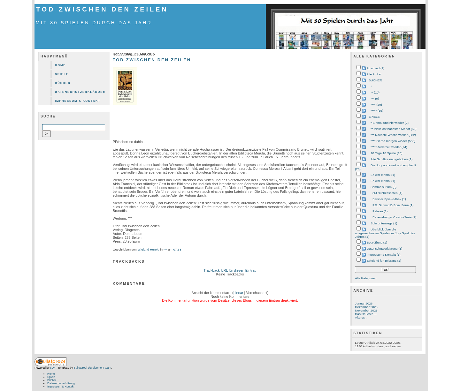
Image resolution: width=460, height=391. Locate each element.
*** (165, 249)
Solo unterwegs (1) (384, 223)
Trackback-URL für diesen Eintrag (229, 270)
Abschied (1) (375, 68)
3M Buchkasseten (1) (387, 193)
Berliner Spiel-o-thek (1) (389, 199)
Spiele (62, 74)
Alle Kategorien (365, 278)
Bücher (63, 83)
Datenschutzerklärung (80, 92)
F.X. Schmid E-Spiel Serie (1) (392, 205)
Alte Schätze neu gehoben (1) (391, 159)
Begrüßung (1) (377, 242)
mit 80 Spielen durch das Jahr (94, 22)
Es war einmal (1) (383, 175)
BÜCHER (375, 80)
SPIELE (374, 116)
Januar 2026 (363, 303)
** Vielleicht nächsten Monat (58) (394, 129)
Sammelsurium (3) (383, 187)
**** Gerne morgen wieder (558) (393, 141)
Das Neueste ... (366, 314)
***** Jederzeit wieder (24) (389, 147)
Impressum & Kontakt (78, 100)
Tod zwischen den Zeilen (102, 9)
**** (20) (376, 104)
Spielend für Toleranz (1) (384, 260)
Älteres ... (361, 317)
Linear (238, 293)
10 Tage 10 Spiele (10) (386, 153)
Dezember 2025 (366, 307)
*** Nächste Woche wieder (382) (393, 135)
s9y (52, 367)
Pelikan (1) (379, 211)
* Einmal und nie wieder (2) (390, 122)
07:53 (177, 249)
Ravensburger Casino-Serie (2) (394, 217)
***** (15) (377, 110)
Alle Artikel (373, 74)
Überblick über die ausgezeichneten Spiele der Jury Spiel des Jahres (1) (385, 233)
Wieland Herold (148, 249)
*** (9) (375, 98)
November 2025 (366, 310)
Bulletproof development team (92, 367)
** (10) (375, 92)
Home (60, 65)
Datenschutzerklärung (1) (384, 248)
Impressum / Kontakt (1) (384, 254)
